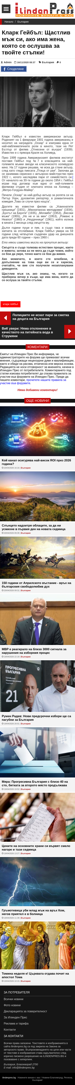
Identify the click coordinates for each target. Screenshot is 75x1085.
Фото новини (12, 1005)
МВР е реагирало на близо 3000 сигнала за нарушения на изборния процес (34, 651)
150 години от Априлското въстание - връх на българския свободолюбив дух (36, 584)
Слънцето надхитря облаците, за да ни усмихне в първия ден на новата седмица (33, 527)
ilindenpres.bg (9, 1077)
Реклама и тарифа (16, 1023)
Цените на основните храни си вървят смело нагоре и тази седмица (36, 847)
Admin (6, 62)
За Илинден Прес (15, 1017)
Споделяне (14, 69)
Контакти (10, 1029)
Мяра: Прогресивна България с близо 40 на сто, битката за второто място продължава (35, 783)
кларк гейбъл (10, 304)
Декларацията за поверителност (25, 1011)
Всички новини (13, 999)
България (23, 21)
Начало (8, 21)
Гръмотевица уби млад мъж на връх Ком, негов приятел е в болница (33, 912)
